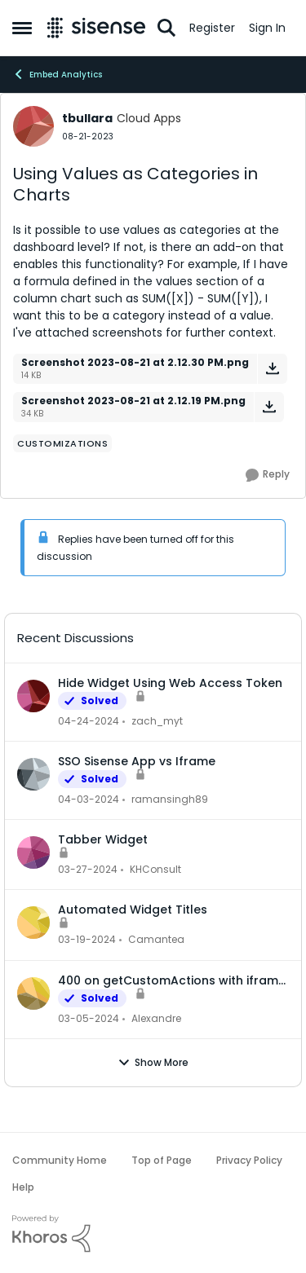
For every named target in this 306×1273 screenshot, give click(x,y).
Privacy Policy (249, 1160)
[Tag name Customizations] (62, 443)
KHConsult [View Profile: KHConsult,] (155, 869)
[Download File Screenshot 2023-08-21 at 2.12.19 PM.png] (269, 407)
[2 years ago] (88, 721)
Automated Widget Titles (132, 909)
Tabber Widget (103, 839)
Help (23, 1187)
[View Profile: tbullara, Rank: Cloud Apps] (33, 126)
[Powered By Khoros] (153, 1234)
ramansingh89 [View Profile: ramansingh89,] (169, 799)
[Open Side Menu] (22, 27)
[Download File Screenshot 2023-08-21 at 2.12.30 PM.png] (272, 369)
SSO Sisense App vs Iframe (136, 761)
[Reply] (267, 475)
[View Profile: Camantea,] (33, 922)
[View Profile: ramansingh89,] (33, 774)
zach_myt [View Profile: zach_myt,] (157, 721)
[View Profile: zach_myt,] (33, 696)
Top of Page (161, 1160)
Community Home (59, 1160)
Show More (153, 1062)
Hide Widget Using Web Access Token (170, 683)
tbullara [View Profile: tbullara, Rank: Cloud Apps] (87, 118)
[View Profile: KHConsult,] (33, 852)
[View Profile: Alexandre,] (33, 993)
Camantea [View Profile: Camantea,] (156, 940)
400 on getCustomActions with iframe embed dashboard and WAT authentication (172, 980)
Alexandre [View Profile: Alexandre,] (156, 1018)
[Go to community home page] (96, 28)
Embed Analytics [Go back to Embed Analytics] (57, 74)
